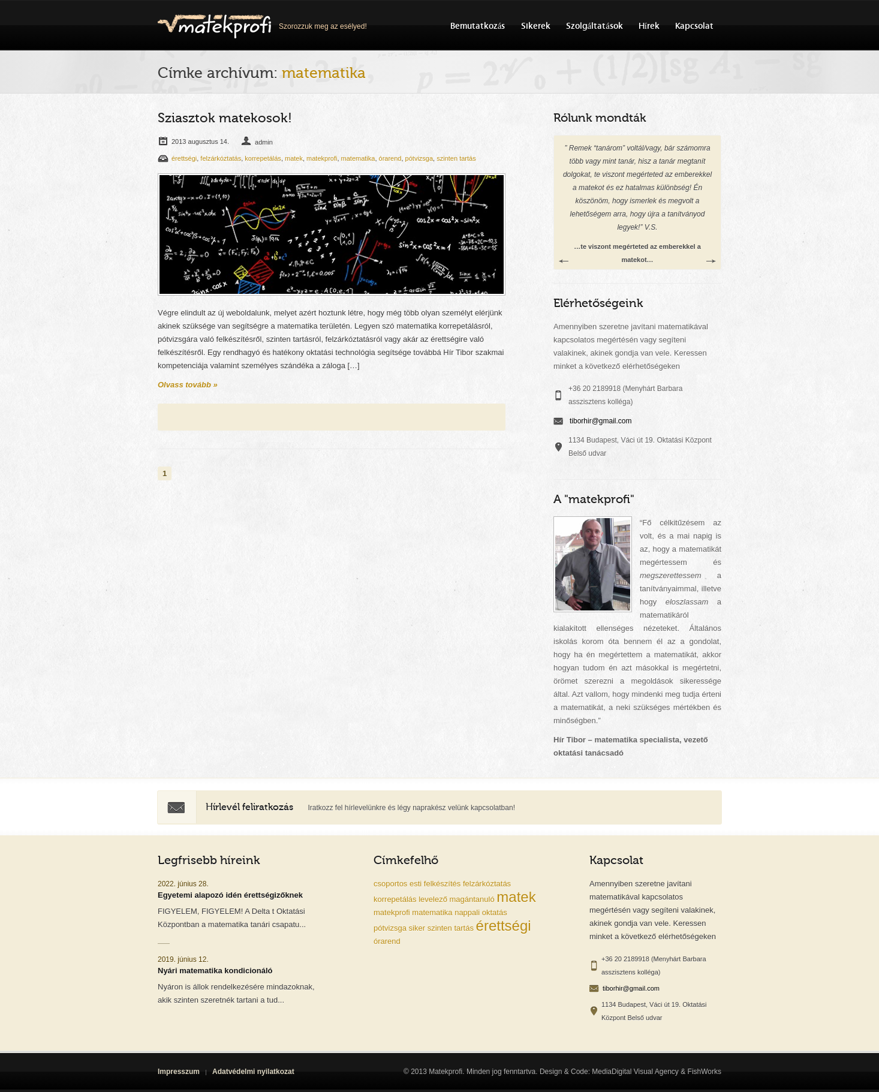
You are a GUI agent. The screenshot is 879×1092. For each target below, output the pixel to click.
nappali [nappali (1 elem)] (467, 912)
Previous (563, 261)
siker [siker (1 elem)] (417, 927)
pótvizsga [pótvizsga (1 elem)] (390, 927)
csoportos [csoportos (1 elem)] (390, 883)
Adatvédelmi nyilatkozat (253, 1071)
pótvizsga (419, 158)
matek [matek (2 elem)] (515, 897)
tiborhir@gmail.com (601, 421)
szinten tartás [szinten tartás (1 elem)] (451, 927)
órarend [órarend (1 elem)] (387, 941)
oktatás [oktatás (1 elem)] (494, 912)
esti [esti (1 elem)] (416, 883)
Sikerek (535, 26)
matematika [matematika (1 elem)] (432, 912)
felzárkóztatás (220, 158)
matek (294, 158)
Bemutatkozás (477, 26)
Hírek (649, 26)
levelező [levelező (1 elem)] (433, 899)
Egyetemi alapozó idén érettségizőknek (230, 895)
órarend (390, 158)
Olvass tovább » (188, 384)
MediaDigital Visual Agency (635, 1071)
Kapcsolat (694, 26)
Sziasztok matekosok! (225, 118)
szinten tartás (456, 158)
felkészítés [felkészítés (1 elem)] (442, 883)
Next (711, 261)
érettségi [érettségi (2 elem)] (503, 925)
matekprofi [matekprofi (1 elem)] (392, 912)
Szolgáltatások (594, 26)
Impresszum (179, 1071)
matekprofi (321, 158)
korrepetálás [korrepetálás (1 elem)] (395, 899)
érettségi (184, 158)
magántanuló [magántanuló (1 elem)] (472, 899)
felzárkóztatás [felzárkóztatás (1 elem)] (487, 883)
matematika (358, 158)
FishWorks (704, 1071)
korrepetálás (263, 158)
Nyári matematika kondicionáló (215, 970)
